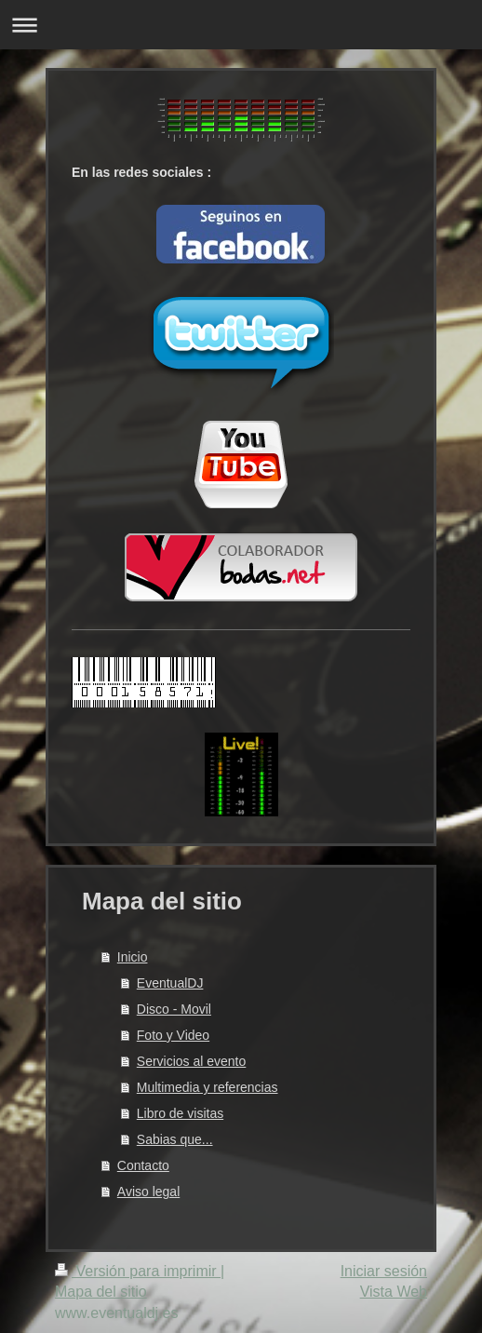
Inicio (132, 956)
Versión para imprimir (138, 1271)
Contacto (143, 1165)
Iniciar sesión (384, 1271)
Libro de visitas (180, 1113)
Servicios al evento (192, 1061)
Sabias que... (175, 1139)
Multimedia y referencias (207, 1087)
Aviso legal (148, 1191)
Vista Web (393, 1291)
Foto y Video (173, 1035)
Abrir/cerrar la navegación (241, 25)
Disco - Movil (174, 1009)
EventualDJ (170, 983)
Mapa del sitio (101, 1291)
